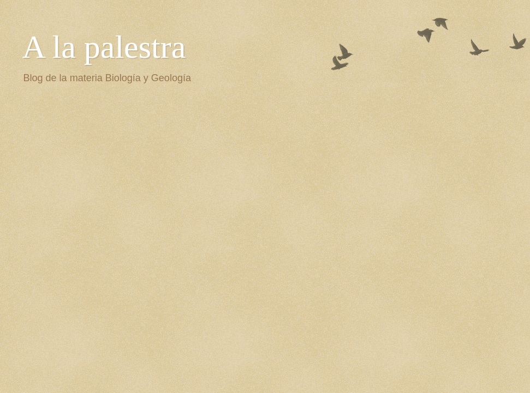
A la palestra (104, 47)
